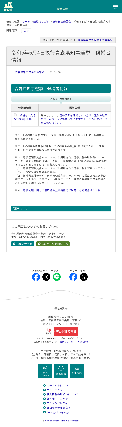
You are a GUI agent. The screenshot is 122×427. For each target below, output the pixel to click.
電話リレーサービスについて (74, 341)
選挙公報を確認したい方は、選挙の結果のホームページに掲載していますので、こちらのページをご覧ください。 (74, 118)
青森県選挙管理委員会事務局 (95, 40)
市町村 (26, 30)
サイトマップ (55, 390)
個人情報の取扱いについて (63, 394)
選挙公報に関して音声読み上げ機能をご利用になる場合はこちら (61, 190)
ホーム (26, 21)
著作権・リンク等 (57, 399)
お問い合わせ (24, 244)
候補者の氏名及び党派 (25, 117)
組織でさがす (41, 21)
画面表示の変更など (59, 407)
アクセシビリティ (57, 403)
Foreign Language (58, 412)
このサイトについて (59, 385)
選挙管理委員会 (62, 21)
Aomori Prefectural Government (62, 420)
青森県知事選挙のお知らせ (31, 72)
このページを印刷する (54, 244)
